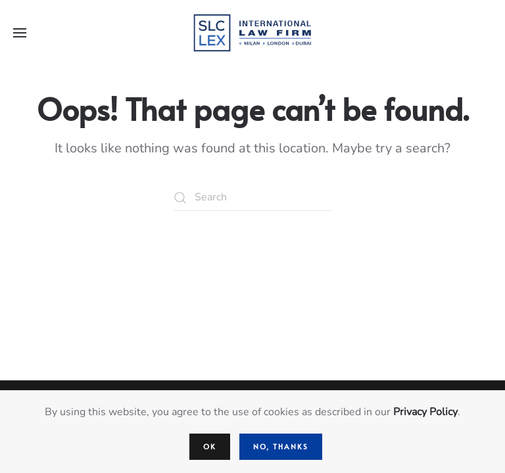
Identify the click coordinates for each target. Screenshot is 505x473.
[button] (19, 33)
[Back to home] (252, 33)
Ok (209, 446)
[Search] (252, 198)
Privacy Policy (425, 412)
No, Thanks (280, 446)
